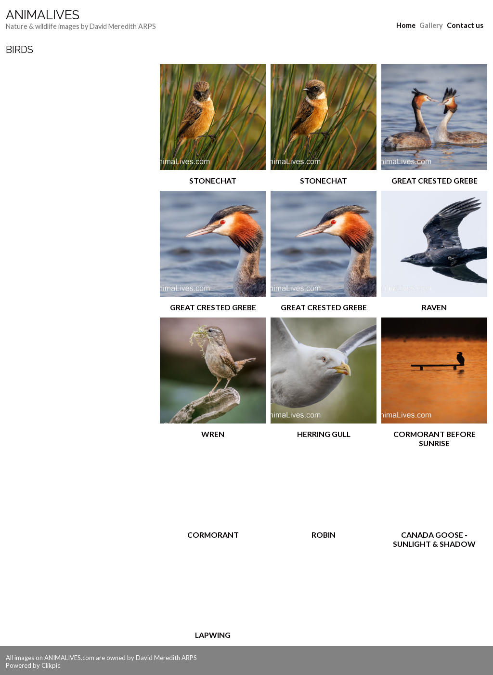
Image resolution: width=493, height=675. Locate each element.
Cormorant (213, 534)
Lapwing (213, 634)
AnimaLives (42, 15)
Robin (323, 534)
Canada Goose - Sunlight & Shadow (434, 539)
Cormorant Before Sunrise (434, 438)
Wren (212, 433)
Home (405, 25)
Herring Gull (323, 433)
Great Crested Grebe (434, 180)
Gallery (431, 25)
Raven (434, 307)
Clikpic (50, 665)
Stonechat (212, 180)
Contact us (465, 25)
